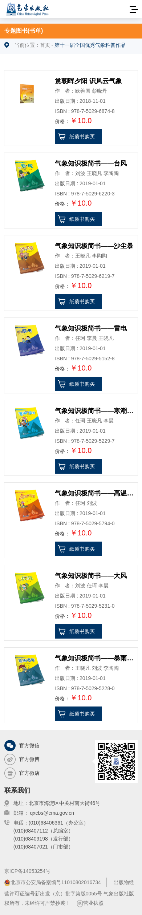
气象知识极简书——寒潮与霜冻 (95, 411)
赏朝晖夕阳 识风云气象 (88, 81)
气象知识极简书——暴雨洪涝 (95, 658)
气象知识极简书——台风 (91, 163)
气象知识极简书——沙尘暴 (94, 246)
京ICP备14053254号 (27, 871)
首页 (45, 45)
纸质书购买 (82, 136)
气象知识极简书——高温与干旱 (95, 493)
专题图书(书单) (23, 31)
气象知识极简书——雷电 (91, 328)
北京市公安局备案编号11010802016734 (52, 882)
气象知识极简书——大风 (91, 575)
